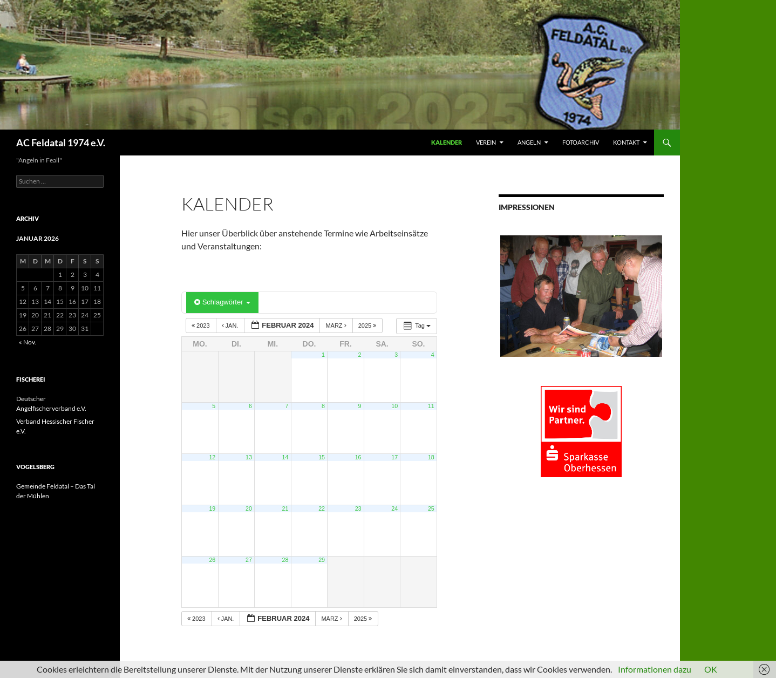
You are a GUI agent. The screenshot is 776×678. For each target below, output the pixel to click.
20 (249, 508)
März (336, 325)
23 (358, 508)
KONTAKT (626, 142)
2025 (368, 325)
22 (321, 508)
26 (212, 560)
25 (431, 508)
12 (212, 457)
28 (285, 560)
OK (710, 669)
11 (431, 406)
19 (212, 508)
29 (321, 560)
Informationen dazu (654, 669)
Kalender (446, 142)
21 (285, 508)
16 (358, 457)
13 (249, 457)
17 (394, 457)
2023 (202, 325)
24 (394, 508)
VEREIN (486, 142)
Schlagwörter (222, 302)
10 (394, 406)
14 (285, 457)
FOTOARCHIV (580, 142)
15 (321, 457)
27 (249, 560)
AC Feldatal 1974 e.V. (60, 142)
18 (431, 457)
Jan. (231, 325)
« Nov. (27, 342)
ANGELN (529, 142)
